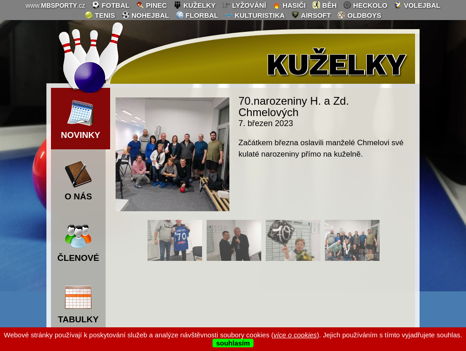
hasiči (289, 5)
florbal (197, 15)
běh (324, 5)
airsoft (311, 15)
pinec (151, 5)
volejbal (417, 5)
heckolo (365, 5)
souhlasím (233, 343)
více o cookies (295, 335)
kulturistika (255, 15)
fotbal (110, 5)
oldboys (359, 15)
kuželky (194, 5)
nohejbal (145, 15)
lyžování (244, 5)
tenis (100, 15)
